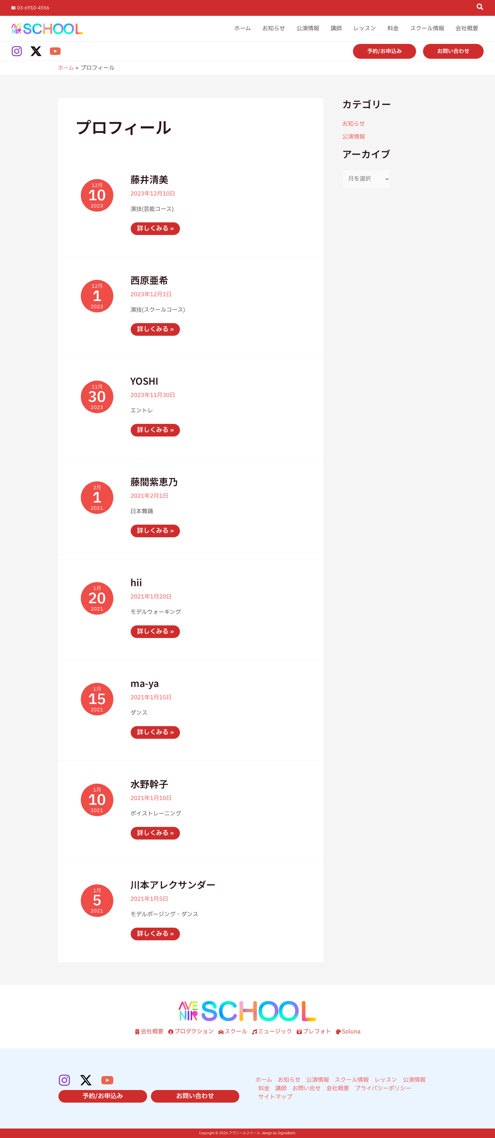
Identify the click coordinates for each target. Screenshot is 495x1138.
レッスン (385, 1080)
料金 (264, 1088)
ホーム (263, 1080)
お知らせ (353, 124)
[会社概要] (149, 1031)
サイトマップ (275, 1097)
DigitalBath (286, 1133)
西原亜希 (149, 280)
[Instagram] (16, 51)
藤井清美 (149, 179)
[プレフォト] (314, 1031)
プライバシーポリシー (383, 1088)
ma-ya (144, 683)
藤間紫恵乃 (154, 481)
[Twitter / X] (36, 51)
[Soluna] (348, 1031)
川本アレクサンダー (173, 884)
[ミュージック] (272, 1031)
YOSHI (144, 381)
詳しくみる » (155, 229)
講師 (281, 1088)
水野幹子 (149, 784)
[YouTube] (55, 51)
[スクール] (232, 1031)
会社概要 (337, 1088)
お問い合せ (306, 1088)
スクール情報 (352, 1080)
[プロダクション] (191, 1031)
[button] (480, 8)
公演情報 (353, 137)
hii (136, 582)
